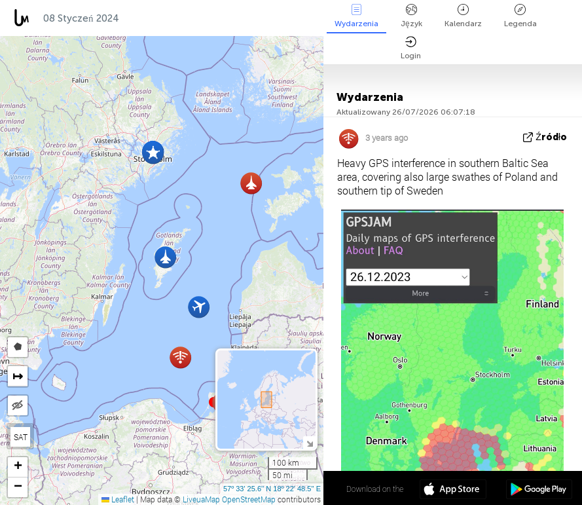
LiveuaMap (201, 499)
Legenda (520, 16)
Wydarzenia (356, 16)
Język (411, 16)
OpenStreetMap (249, 499)
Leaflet (117, 499)
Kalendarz (463, 16)
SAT (20, 437)
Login (411, 48)
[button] (153, 153)
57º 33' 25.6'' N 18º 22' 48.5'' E (272, 489)
